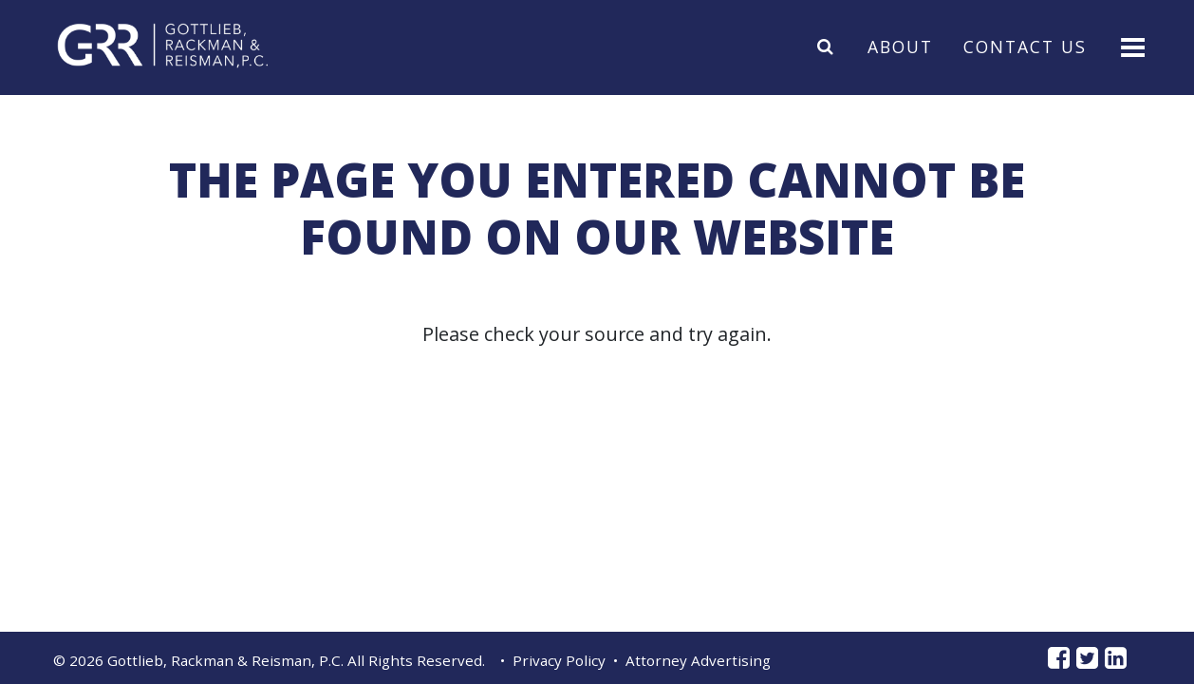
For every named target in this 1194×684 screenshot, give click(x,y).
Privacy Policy (559, 660)
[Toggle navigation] (1131, 46)
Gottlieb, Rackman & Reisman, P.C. (225, 660)
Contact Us (1025, 45)
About (900, 45)
